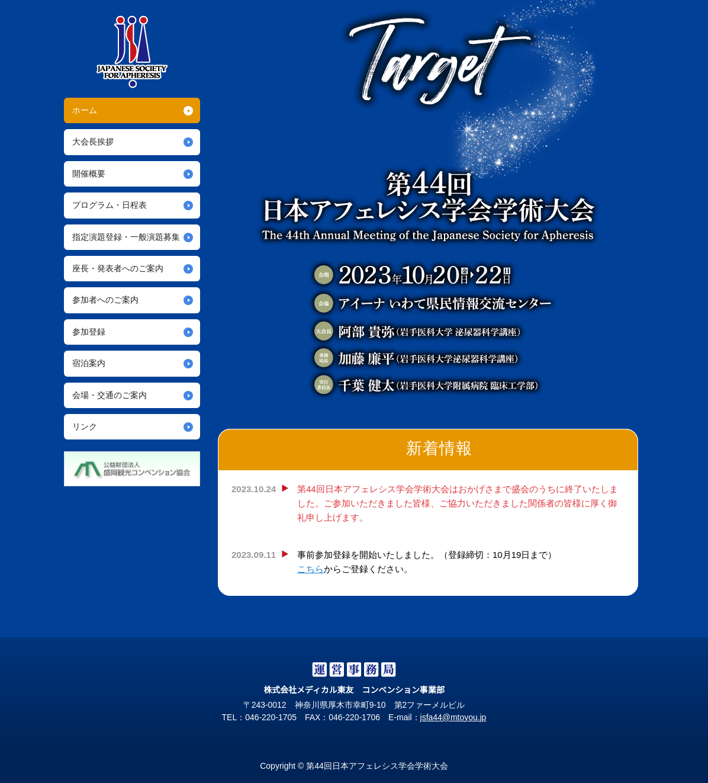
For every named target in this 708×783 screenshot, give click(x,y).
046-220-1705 (265, 717)
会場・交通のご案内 (109, 395)
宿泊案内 (88, 363)
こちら (310, 569)
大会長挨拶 (93, 141)
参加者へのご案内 (105, 300)
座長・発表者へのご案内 (117, 268)
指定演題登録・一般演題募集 (126, 237)
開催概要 (88, 173)
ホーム (84, 110)
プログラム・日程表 (109, 205)
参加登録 (88, 332)
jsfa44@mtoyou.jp (457, 717)
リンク (84, 426)
